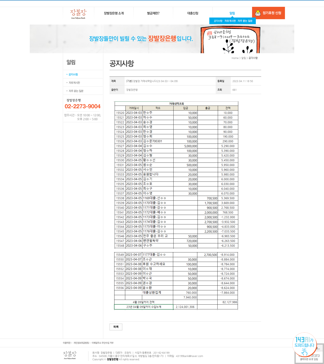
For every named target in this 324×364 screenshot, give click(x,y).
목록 (116, 326)
